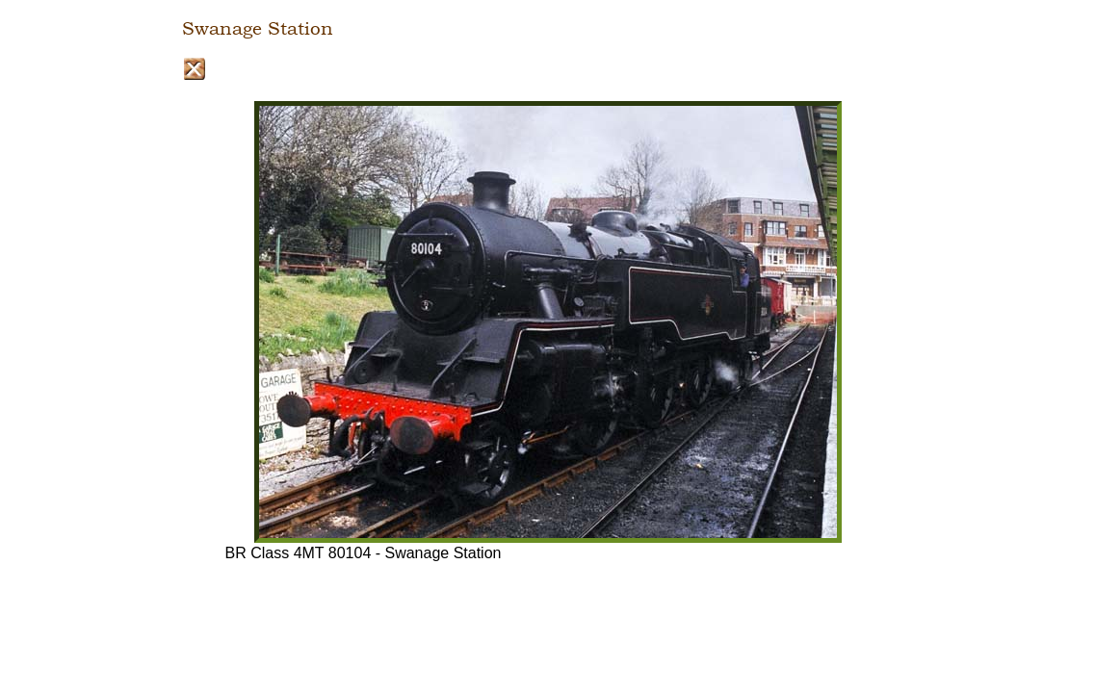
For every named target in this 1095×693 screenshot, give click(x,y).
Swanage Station (257, 28)
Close (194, 69)
